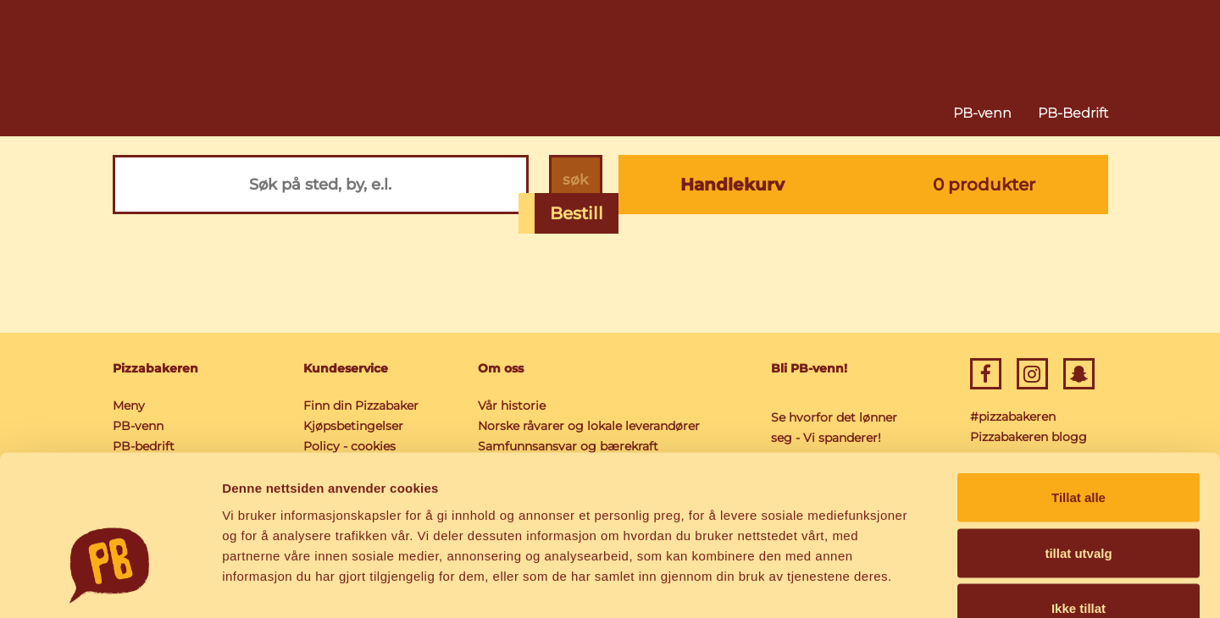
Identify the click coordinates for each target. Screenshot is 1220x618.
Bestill (576, 213)
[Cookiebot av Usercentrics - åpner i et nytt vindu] (110, 585)
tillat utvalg (1078, 451)
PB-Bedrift (1073, 113)
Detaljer (902, 584)
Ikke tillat (1078, 506)
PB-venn (982, 113)
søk (572, 184)
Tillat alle (1078, 396)
